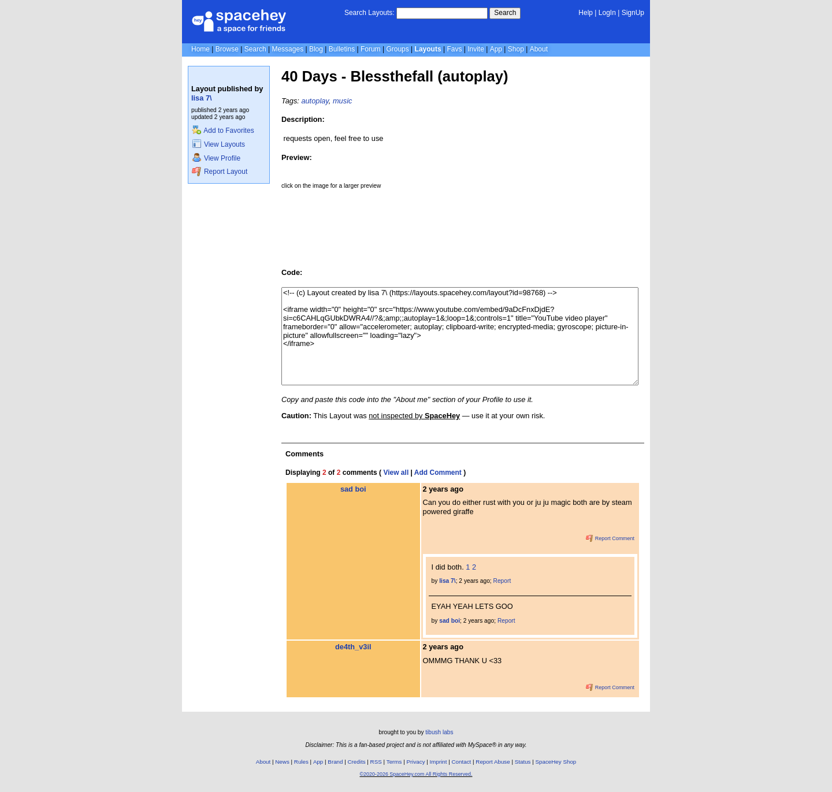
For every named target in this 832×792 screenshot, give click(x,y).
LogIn (607, 13)
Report (502, 581)
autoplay (314, 100)
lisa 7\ (201, 98)
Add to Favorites (223, 131)
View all (395, 472)
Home (200, 49)
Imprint (438, 761)
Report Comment (610, 538)
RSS (376, 761)
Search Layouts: (369, 13)
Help (585, 13)
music (342, 100)
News (282, 761)
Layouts (428, 49)
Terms (394, 761)
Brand (335, 761)
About (539, 49)
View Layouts (218, 144)
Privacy (415, 761)
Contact (461, 761)
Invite (475, 49)
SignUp (633, 13)
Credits (357, 761)
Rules (301, 761)
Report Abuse (493, 761)
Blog (316, 49)
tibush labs (439, 732)
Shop (516, 49)
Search (505, 13)
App (496, 49)
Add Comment (438, 472)
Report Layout (219, 172)
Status (523, 761)
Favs (454, 49)
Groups (397, 49)
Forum (371, 49)
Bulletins (342, 49)
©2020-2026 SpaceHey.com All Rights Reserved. (415, 774)
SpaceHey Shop (556, 761)
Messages (287, 49)
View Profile (216, 158)
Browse (227, 49)
